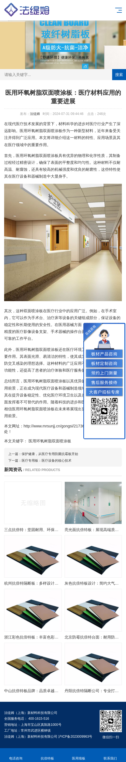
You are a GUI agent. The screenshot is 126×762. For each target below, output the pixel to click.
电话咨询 (16, 755)
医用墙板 (79, 755)
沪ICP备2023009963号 (75, 737)
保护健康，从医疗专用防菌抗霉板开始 (50, 454)
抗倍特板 (47, 755)
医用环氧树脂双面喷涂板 (50, 441)
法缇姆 (35, 114)
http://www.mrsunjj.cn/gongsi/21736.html (58, 426)
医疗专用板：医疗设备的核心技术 (46, 461)
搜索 (119, 74)
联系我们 (110, 755)
